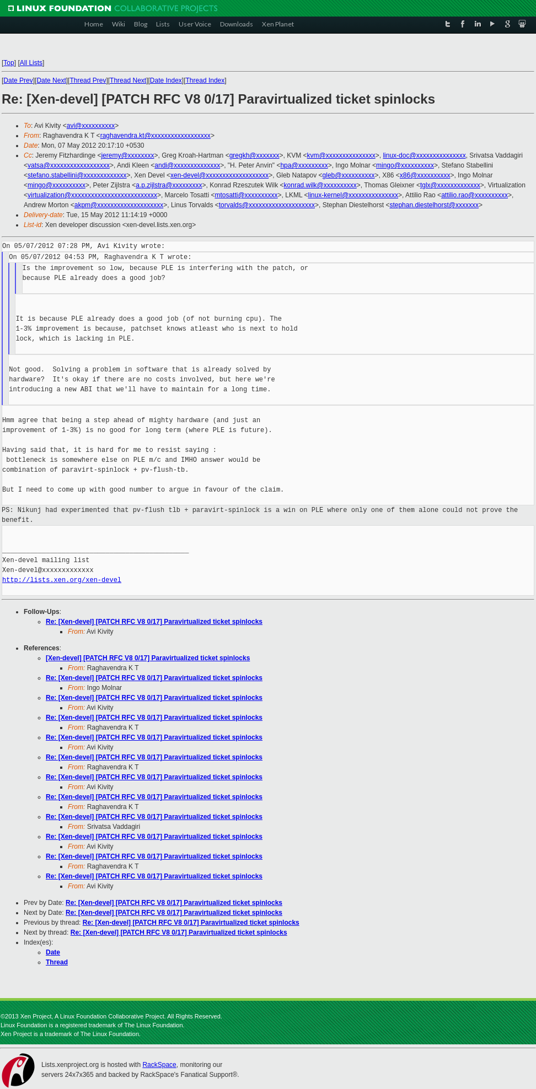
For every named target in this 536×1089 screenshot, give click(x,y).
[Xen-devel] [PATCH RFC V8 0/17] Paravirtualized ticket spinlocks (148, 658)
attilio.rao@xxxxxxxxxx (474, 195)
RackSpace (159, 1065)
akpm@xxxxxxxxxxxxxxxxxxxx (119, 205)
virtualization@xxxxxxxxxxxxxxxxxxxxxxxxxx (92, 195)
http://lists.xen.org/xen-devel (61, 580)
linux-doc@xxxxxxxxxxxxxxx (424, 155)
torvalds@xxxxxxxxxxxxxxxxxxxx (267, 205)
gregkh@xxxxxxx (254, 155)
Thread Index (205, 80)
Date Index (166, 80)
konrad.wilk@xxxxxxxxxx (320, 185)
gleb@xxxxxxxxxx (349, 175)
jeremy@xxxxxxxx (127, 155)
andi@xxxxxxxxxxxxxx (187, 165)
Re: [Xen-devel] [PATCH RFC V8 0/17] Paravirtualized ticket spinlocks (154, 622)
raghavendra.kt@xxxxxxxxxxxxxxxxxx (155, 135)
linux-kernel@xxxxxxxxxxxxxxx (353, 195)
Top (8, 63)
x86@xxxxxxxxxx (425, 175)
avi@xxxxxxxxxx (91, 126)
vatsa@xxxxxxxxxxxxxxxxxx (69, 165)
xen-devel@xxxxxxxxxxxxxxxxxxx (219, 175)
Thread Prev (87, 80)
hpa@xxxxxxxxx (304, 165)
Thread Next (128, 80)
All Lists (31, 63)
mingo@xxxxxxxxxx (405, 165)
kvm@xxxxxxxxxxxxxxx (341, 155)
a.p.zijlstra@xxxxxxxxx (169, 185)
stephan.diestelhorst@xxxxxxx (434, 205)
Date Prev (18, 80)
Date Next (51, 80)
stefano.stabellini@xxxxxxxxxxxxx (77, 175)
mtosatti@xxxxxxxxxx (246, 195)
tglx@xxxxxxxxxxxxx (450, 185)
